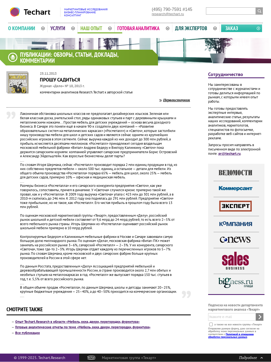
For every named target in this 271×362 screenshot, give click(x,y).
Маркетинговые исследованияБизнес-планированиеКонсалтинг (86, 12)
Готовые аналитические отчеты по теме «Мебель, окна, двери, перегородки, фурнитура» (82, 327)
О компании (26, 28)
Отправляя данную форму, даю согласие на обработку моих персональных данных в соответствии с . (233, 332)
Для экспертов (196, 28)
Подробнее (251, 357)
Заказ (231, 28)
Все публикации (27, 332)
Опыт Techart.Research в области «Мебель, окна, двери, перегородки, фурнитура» (77, 321)
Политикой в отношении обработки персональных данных (231, 335)
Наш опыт (96, 28)
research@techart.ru (168, 14)
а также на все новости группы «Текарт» (238, 324)
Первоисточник (176, 99)
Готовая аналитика (143, 28)
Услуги (62, 28)
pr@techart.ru (229, 153)
